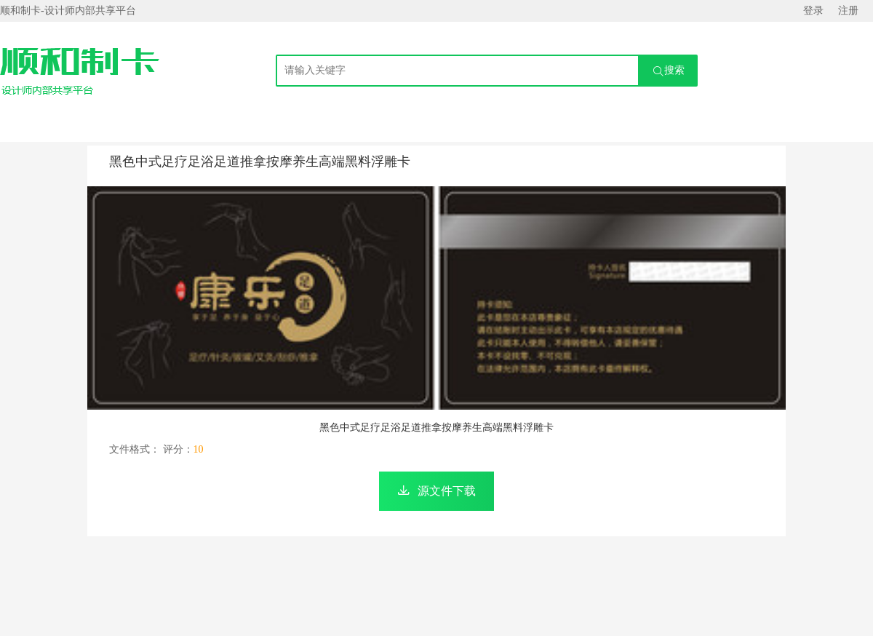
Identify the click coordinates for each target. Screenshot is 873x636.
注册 (848, 10)
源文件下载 (447, 491)
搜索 (669, 71)
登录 (813, 10)
